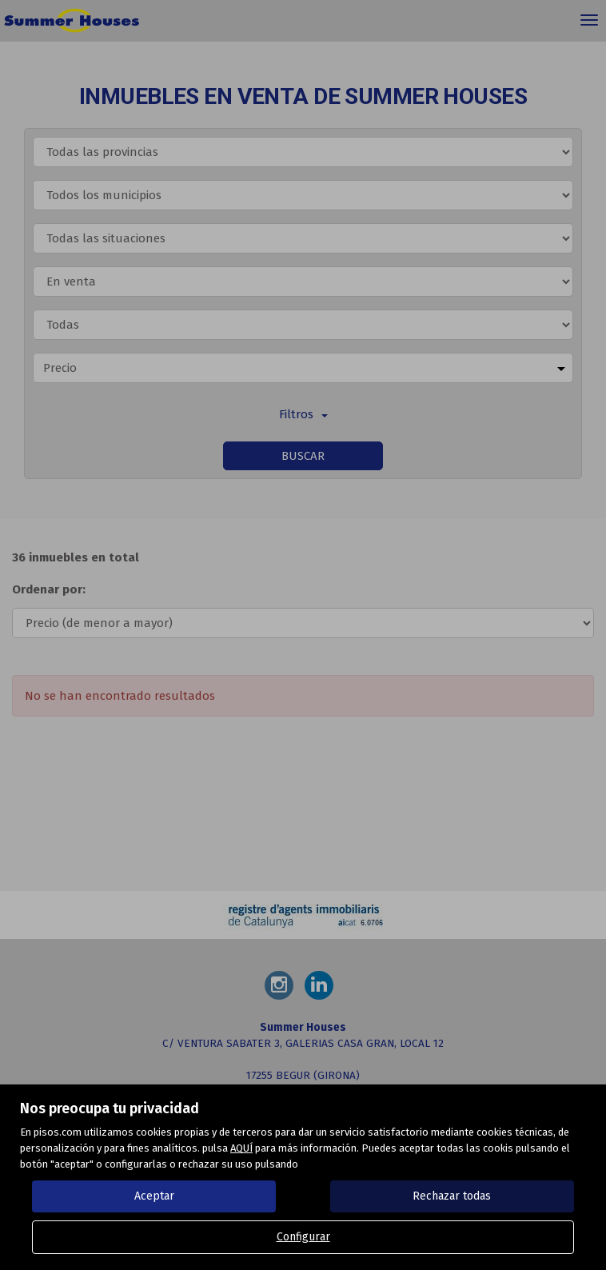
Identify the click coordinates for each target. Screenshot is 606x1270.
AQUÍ (241, 1148)
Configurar (303, 1237)
